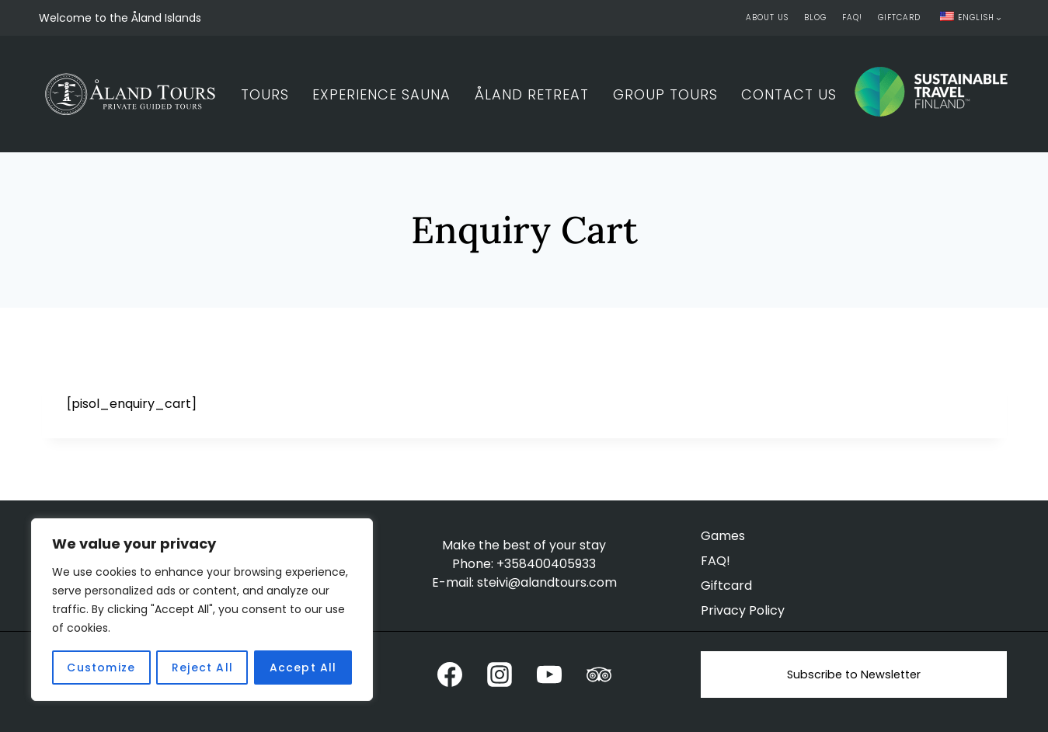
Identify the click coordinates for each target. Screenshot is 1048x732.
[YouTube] (549, 674)
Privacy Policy (743, 610)
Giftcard (899, 17)
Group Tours (665, 94)
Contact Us (789, 94)
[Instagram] (499, 674)
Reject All (202, 667)
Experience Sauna (381, 94)
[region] (202, 610)
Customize (101, 667)
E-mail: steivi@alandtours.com (524, 582)
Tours (265, 94)
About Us (767, 17)
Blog (815, 17)
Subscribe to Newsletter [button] (854, 674)
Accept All (303, 667)
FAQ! (852, 17)
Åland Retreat (532, 94)
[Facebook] (450, 674)
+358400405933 (546, 564)
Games (723, 536)
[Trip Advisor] (599, 674)
